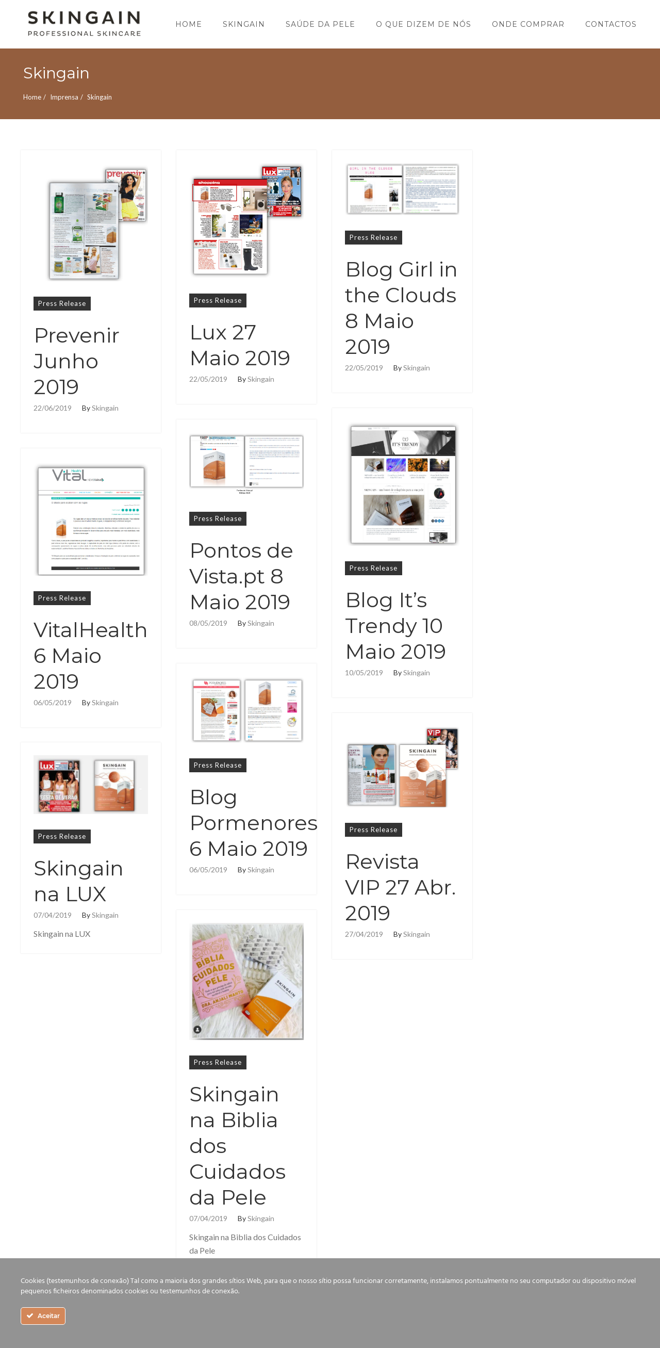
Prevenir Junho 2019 (77, 360)
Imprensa (64, 97)
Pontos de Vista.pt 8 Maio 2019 (241, 576)
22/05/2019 (208, 379)
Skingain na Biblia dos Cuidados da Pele (237, 1145)
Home (32, 97)
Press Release (62, 303)
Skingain (105, 408)
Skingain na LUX (79, 880)
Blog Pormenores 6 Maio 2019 (253, 822)
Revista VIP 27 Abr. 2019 (400, 887)
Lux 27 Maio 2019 (239, 344)
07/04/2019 (53, 915)
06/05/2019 (53, 703)
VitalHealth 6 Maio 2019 (91, 655)
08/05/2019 (208, 623)
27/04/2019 (364, 934)
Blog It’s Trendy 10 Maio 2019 (395, 625)
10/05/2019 (364, 673)
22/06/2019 (53, 408)
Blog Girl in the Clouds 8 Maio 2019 (401, 307)
